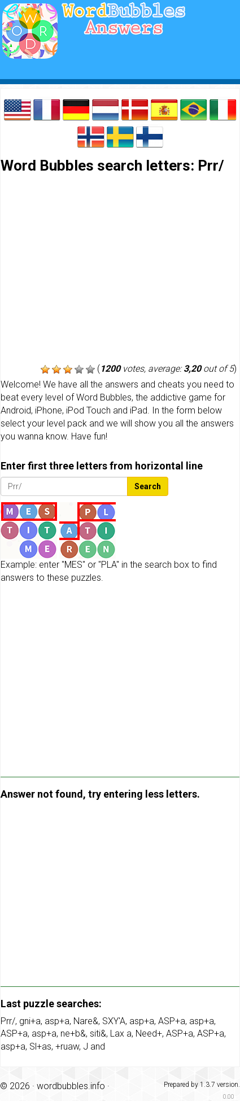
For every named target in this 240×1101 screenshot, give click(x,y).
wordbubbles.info (71, 1086)
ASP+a (171, 1021)
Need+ (149, 1033)
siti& (98, 1033)
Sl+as (40, 1046)
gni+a (30, 1021)
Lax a (121, 1033)
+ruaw (67, 1046)
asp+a (57, 1021)
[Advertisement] (120, 269)
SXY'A (113, 1021)
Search (147, 486)
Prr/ (8, 1021)
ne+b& (73, 1033)
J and (94, 1046)
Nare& (85, 1021)
